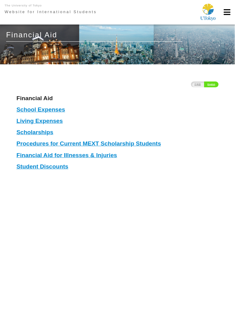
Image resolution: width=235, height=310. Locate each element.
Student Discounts (43, 166)
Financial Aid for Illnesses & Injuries (67, 155)
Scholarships (35, 132)
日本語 (197, 84)
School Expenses (41, 109)
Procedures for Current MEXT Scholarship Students (89, 143)
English (211, 84)
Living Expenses (40, 121)
